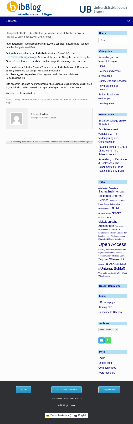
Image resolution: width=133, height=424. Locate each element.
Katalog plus (105, 307)
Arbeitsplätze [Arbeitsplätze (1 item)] (103, 188)
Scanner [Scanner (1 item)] (119, 253)
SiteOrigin (64, 405)
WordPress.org (106, 372)
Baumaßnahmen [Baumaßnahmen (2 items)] (109, 191)
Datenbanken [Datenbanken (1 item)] (115, 204)
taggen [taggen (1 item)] (101, 264)
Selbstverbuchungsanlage (21, 57)
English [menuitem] (82, 415)
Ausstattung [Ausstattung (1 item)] (113, 188)
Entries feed (105, 362)
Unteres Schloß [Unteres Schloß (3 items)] (112, 269)
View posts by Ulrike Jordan (43, 118)
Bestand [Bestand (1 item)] (123, 192)
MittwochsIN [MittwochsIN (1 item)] (103, 239)
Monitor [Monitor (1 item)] (111, 239)
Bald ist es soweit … (109, 129)
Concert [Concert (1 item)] (106, 204)
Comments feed (107, 367)
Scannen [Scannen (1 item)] (111, 253)
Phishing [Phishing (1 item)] (101, 249)
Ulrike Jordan (44, 36)
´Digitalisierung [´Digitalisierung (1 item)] (104, 276)
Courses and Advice (109, 71)
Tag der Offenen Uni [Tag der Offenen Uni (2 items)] (111, 259)
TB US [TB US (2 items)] (108, 263)
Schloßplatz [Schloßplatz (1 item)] (114, 256)
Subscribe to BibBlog (110, 312)
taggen (9, 102)
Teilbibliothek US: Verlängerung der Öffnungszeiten (74, 141)
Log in (101, 358)
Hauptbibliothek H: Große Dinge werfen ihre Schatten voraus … (112, 150)
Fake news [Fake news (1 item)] (119, 226)
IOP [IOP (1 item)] (119, 230)
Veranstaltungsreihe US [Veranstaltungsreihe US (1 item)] (107, 273)
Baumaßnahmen (55, 99)
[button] (128, 21)
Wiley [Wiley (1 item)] (119, 273)
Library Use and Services (25, 99)
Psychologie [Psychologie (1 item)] (103, 253)
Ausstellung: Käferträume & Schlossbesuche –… (29, 141)
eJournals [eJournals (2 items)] (104, 217)
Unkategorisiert (106, 103)
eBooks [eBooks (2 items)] (116, 213)
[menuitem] (59, 415)
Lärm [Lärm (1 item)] (108, 236)
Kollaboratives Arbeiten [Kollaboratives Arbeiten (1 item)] (107, 233)
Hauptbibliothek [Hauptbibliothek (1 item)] (104, 230)
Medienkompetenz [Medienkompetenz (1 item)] (118, 236)
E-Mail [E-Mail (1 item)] (108, 213)
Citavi (101, 66)
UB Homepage (106, 302)
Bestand (68, 99)
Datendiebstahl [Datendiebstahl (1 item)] (104, 209)
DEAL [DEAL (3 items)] (115, 208)
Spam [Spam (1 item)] (122, 256)
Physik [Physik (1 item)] (108, 249)
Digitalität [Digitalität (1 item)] (102, 213)
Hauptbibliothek (80, 99)
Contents (11, 21)
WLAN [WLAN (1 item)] (124, 273)
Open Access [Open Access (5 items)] (112, 244)
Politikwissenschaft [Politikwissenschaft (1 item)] (118, 249)
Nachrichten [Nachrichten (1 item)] (119, 239)
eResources (105, 76)
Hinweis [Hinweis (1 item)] (114, 230)
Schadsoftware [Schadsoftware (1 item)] (104, 256)
